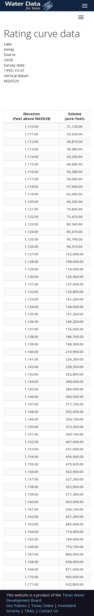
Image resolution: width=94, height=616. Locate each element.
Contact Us (48, 610)
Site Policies (17, 605)
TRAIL (30, 610)
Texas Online (43, 605)
